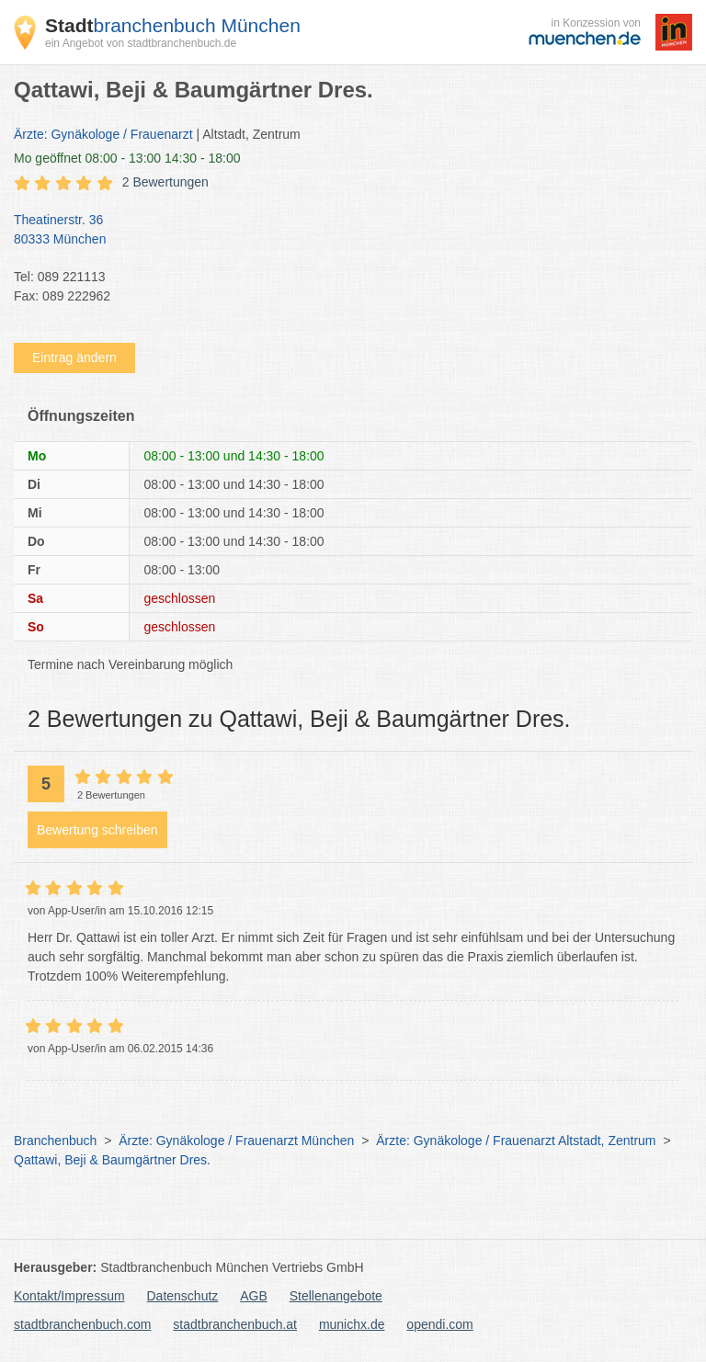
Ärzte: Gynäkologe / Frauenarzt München (236, 1140)
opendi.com (439, 1324)
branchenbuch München (173, 25)
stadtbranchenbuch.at (235, 1324)
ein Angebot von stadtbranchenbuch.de (140, 43)
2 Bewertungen (165, 182)
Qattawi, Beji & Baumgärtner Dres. (112, 1159)
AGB (254, 1295)
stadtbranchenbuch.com (82, 1324)
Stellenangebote (336, 1295)
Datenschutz (183, 1295)
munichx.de (352, 1324)
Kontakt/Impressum (69, 1295)
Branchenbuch (55, 1140)
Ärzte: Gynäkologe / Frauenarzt (103, 134)
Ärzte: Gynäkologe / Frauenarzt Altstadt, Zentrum (515, 1140)
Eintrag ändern (74, 357)
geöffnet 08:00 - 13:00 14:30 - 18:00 (127, 158)
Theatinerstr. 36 (344, 230)
